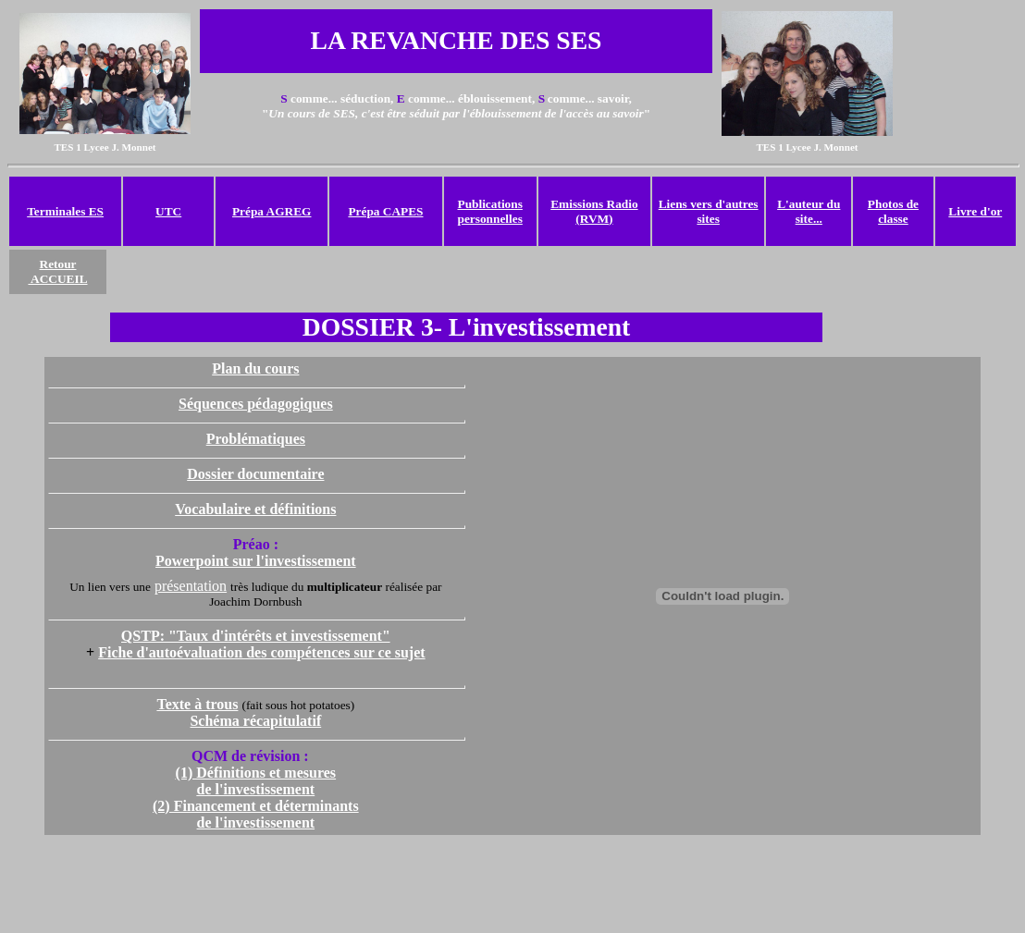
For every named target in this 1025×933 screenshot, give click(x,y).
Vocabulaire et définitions (255, 509)
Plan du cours (255, 368)
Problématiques (255, 439)
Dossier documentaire (255, 474)
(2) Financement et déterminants (256, 806)
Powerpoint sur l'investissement (255, 561)
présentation (190, 586)
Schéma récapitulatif (255, 721)
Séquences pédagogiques (256, 403)
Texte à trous (197, 704)
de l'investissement (256, 822)
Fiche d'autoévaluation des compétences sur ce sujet (261, 652)
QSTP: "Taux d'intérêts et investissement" (255, 636)
